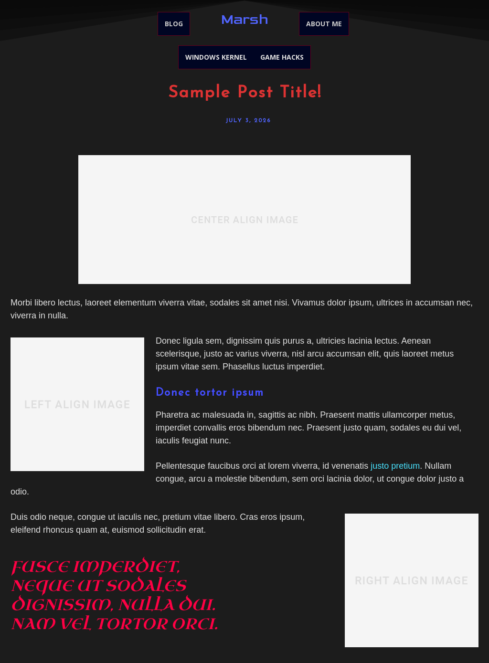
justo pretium (395, 466)
